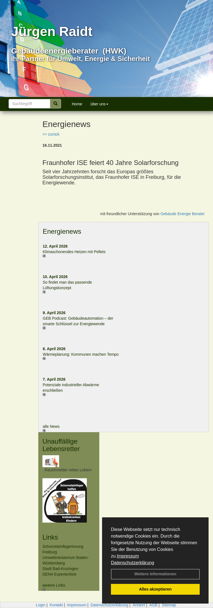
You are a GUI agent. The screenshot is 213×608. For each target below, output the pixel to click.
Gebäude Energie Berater (182, 214)
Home (77, 104)
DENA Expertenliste (59, 574)
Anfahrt (139, 605)
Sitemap (169, 605)
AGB (153, 605)
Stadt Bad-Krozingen (60, 568)
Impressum (128, 556)
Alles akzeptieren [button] (155, 589)
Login (40, 605)
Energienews (62, 231)
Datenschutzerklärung (132, 562)
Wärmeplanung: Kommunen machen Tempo (81, 354)
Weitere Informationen (155, 574)
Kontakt (56, 605)
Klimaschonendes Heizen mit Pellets (74, 252)
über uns (99, 104)
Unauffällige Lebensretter (61, 444)
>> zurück (50, 134)
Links (50, 537)
